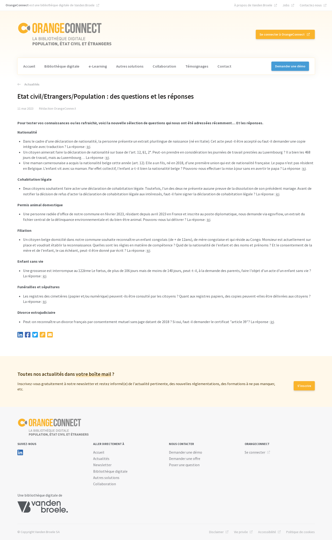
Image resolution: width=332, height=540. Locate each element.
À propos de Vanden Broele (253, 5)
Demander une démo (290, 66)
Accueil (29, 66)
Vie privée (241, 532)
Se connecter (255, 452)
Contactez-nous (311, 5)
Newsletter (102, 464)
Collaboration (164, 66)
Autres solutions (129, 66)
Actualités (28, 84)
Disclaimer (216, 532)
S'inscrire (304, 386)
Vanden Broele (84, 5)
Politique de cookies (300, 532)
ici (88, 146)
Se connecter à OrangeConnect (282, 34)
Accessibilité (267, 532)
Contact (224, 66)
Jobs (286, 5)
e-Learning (98, 66)
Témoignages (196, 66)
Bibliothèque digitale (61, 66)
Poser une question (184, 464)
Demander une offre (184, 458)
